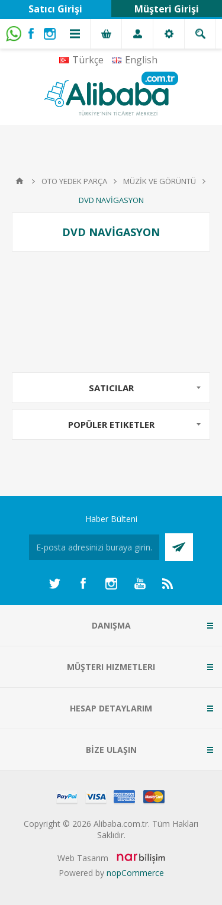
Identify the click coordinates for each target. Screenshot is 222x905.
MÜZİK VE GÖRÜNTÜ (159, 181)
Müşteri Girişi (166, 8)
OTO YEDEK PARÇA (74, 181)
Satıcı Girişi (55, 8)
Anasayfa (19, 181)
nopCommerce (135, 872)
